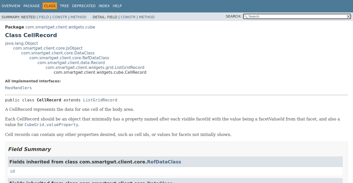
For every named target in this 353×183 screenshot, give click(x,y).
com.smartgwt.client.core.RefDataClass (69, 57)
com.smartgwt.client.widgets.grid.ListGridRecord (95, 67)
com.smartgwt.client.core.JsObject (48, 48)
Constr (59, 17)
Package (32, 6)
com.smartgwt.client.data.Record (71, 62)
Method (78, 17)
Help (117, 6)
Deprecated (83, 6)
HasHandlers (18, 87)
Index (104, 6)
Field (44, 17)
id (12, 171)
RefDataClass (164, 161)
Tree (64, 6)
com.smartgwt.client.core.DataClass (58, 53)
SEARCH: (233, 16)
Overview (11, 6)
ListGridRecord (100, 100)
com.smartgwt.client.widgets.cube (60, 27)
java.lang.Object (21, 43)
